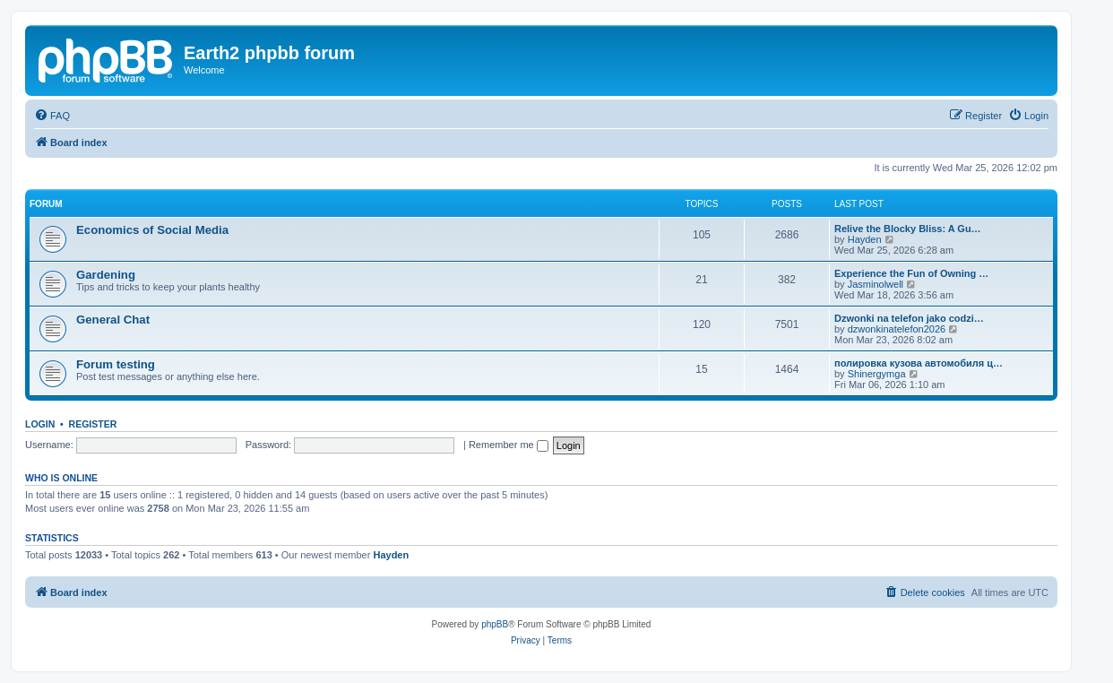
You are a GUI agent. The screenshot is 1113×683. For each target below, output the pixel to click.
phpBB (494, 624)
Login (40, 424)
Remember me (508, 444)
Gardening (105, 274)
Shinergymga (877, 373)
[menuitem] (52, 115)
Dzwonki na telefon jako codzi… (909, 318)
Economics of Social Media (152, 230)
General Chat (113, 319)
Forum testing (115, 364)
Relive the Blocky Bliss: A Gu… (907, 228)
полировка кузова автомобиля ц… (918, 363)
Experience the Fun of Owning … (911, 273)
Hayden (865, 239)
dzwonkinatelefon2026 (896, 329)
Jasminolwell (875, 284)
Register (93, 424)
